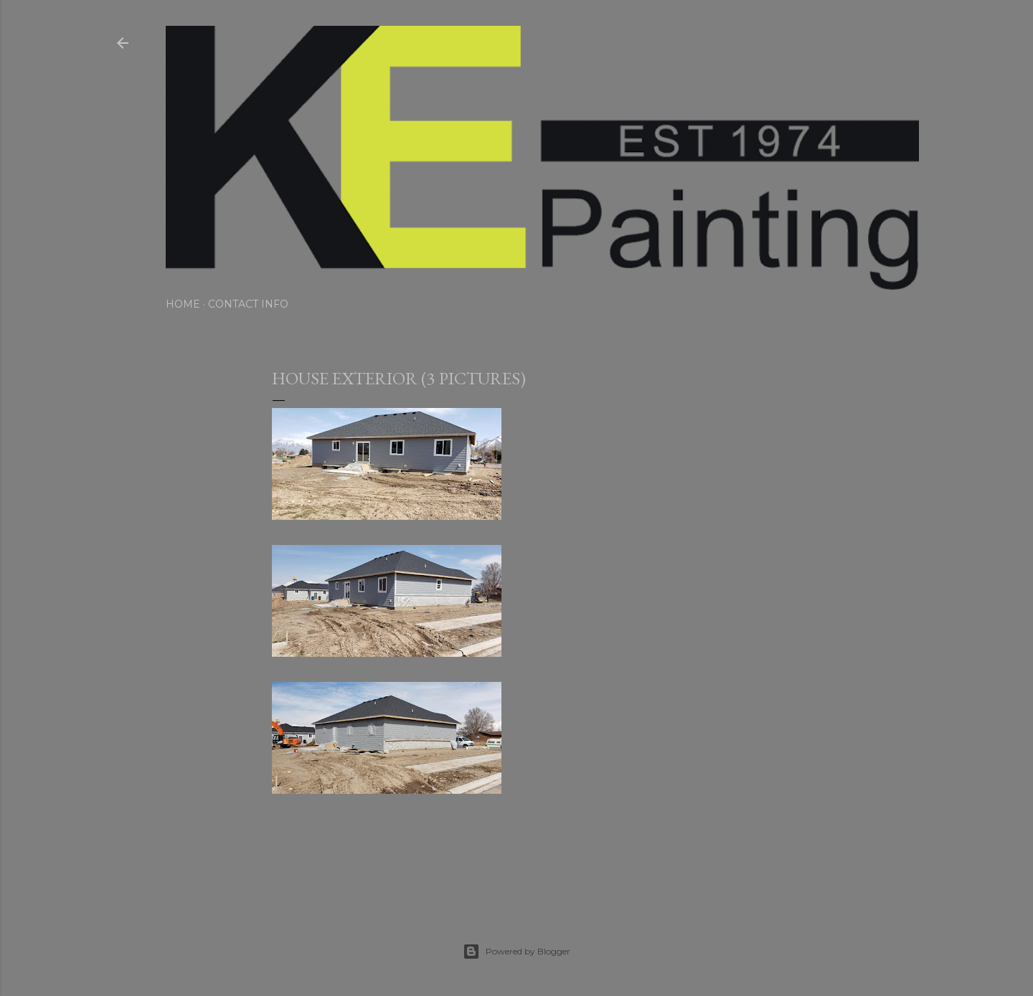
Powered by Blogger (516, 951)
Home (183, 304)
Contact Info (248, 304)
